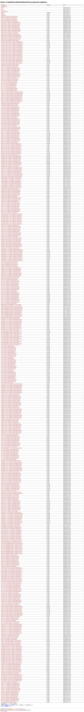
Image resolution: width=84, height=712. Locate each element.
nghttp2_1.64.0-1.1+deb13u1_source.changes (10, 434)
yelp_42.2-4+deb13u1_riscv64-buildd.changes (10, 699)
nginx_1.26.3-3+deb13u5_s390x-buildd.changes (10, 445)
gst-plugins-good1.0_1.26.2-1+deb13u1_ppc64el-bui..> (11, 220)
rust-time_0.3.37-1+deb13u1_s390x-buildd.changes (11, 602)
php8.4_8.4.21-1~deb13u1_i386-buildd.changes (10, 505)
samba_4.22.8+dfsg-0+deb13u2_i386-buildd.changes (11, 611)
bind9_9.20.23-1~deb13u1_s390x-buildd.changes (10, 31)
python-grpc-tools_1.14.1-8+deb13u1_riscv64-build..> (11, 537)
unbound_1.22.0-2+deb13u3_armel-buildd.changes (11, 665)
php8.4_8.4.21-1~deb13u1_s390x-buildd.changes (10, 509)
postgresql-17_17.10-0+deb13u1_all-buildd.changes (11, 512)
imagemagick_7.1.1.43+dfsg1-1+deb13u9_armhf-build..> (12, 254)
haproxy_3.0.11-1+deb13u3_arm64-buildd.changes (11, 227)
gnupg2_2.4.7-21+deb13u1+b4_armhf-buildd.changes (11, 171)
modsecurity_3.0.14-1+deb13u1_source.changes (10, 393)
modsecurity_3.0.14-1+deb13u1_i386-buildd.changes (11, 388)
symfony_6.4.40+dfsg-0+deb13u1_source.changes (10, 641)
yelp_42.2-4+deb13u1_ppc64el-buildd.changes (10, 698)
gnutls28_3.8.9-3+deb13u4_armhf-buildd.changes (10, 193)
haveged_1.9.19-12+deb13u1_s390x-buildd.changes (11, 246)
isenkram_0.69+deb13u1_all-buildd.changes (9, 264)
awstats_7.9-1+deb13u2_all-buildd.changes (9, 16)
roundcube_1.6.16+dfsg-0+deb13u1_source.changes (11, 581)
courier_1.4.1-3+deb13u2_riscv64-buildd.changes (10, 75)
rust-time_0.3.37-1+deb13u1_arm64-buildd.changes (11, 595)
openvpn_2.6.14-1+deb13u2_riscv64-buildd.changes (11, 480)
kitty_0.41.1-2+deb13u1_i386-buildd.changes (9, 285)
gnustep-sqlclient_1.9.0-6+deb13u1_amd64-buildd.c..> (11, 177)
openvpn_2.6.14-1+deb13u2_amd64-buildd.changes (11, 473)
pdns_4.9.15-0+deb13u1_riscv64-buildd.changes (10, 488)
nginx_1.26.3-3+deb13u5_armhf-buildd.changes (10, 440)
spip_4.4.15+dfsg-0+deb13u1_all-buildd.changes (10, 621)
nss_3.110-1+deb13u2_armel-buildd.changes (9, 451)
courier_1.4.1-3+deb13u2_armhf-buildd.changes (10, 71)
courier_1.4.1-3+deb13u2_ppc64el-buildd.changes (10, 74)
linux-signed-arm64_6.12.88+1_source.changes (10, 339)
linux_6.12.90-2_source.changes (7, 382)
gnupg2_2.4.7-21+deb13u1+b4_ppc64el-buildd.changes (11, 173)
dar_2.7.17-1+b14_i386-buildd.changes (8, 86)
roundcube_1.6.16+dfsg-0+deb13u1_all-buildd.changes (11, 580)
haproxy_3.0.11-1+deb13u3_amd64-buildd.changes (11, 226)
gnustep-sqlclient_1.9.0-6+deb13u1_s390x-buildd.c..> (11, 186)
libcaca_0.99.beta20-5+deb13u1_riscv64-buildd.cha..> (11, 314)
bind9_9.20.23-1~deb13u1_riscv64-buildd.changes (10, 30)
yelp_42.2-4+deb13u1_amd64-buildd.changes (10, 692)
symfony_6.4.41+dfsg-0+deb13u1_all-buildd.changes (11, 643)
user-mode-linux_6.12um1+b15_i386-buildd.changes (11, 675)
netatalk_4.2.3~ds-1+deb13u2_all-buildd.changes (10, 407)
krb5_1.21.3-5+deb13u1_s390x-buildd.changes (10, 302)
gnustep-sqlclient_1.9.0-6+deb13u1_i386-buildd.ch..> (11, 182)
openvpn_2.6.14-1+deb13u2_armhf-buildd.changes (11, 476)
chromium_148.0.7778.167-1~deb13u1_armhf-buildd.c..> (12, 45)
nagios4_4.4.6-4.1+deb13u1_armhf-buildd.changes (11, 400)
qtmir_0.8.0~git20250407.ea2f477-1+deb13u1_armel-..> (11, 546)
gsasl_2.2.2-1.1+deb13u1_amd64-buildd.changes (10, 202)
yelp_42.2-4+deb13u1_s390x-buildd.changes (9, 700)
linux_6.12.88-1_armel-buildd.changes (8, 349)
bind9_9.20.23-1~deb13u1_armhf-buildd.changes (10, 26)
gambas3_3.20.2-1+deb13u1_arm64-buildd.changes (11, 157)
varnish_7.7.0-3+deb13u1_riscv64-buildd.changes (10, 689)
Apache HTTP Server (13, 710)
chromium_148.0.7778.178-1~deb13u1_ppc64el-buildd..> (12, 56)
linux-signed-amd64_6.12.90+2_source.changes (10, 337)
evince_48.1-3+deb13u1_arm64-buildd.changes (10, 108)
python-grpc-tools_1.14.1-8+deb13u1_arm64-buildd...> (11, 531)
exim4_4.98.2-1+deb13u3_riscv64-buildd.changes (10, 128)
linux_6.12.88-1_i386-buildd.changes (8, 352)
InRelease (3, 12)
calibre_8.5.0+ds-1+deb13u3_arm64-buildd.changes (11, 36)
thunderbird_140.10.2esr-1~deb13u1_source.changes (11, 653)
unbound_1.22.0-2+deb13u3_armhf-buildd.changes (11, 666)
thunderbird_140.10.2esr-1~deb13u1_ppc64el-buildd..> (11, 650)
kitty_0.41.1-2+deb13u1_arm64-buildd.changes (10, 281)
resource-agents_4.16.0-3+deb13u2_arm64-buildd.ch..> (11, 570)
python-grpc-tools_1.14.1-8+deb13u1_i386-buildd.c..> (11, 534)
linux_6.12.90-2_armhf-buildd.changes (8, 376)
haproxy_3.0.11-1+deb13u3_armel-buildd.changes (10, 229)
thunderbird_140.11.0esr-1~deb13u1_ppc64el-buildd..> (11, 659)
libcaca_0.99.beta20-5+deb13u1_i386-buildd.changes (11, 312)
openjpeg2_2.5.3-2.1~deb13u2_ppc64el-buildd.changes (11, 468)
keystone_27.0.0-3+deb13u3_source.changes (10, 278)
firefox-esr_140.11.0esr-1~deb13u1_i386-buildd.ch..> (11, 148)
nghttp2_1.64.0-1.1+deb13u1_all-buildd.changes (10, 422)
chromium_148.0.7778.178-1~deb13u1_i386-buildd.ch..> (12, 55)
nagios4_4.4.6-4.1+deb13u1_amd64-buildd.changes (11, 396)
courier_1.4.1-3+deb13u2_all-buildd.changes (9, 66)
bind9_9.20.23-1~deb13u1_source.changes (9, 32)
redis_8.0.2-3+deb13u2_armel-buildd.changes (10, 558)
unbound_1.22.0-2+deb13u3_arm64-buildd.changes (11, 664)
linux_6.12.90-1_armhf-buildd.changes (8, 363)
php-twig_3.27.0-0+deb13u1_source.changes (9, 498)
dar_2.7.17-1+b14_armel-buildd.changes (9, 84)
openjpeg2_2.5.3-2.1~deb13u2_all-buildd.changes (10, 460)
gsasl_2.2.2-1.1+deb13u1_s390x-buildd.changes (10, 211)
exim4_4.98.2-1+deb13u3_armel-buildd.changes (10, 122)
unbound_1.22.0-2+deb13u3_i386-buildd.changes (10, 668)
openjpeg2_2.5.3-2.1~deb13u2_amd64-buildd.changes (11, 461)
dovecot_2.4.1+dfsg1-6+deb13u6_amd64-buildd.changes (12, 91)
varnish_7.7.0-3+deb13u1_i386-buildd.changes (10, 687)
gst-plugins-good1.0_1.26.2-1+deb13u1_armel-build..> (11, 216)
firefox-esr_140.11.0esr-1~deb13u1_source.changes (11, 153)
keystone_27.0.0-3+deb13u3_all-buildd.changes (10, 276)
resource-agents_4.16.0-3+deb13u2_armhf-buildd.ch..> (11, 572)
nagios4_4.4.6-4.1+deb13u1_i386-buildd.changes (10, 401)
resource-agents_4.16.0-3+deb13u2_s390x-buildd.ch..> (11, 577)
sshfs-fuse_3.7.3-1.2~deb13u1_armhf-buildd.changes (11, 627)
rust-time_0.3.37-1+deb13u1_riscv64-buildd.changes (11, 601)
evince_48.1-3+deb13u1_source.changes (9, 117)
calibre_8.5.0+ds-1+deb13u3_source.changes (10, 40)
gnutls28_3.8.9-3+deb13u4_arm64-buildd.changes (10, 191)
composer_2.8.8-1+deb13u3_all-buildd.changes (10, 64)
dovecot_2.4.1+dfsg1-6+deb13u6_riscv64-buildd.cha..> (11, 99)
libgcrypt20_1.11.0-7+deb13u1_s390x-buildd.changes (11, 328)
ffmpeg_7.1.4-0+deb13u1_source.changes (9, 142)
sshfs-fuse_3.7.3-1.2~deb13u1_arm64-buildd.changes (11, 625)
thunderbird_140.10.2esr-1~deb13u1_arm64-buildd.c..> (11, 648)
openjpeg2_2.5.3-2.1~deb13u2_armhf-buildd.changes (11, 465)
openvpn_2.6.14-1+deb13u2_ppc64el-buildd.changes (11, 479)
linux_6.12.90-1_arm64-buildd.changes (8, 361)
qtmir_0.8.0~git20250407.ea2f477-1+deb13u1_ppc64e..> (12, 549)
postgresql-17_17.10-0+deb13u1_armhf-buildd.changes (11, 517)
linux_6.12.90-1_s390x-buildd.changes (8, 368)
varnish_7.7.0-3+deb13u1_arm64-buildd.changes (10, 683)
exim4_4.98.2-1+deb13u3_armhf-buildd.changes (10, 123)
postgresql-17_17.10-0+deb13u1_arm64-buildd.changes (12, 514)
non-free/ (2, 10)
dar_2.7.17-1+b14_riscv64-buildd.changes (9, 89)
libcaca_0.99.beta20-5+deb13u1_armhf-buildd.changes (11, 310)
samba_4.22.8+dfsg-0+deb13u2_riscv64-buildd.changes (12, 614)
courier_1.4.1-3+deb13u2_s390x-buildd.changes (10, 76)
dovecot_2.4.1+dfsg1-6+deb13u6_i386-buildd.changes (11, 96)
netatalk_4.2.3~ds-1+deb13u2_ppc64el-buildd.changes (11, 415)
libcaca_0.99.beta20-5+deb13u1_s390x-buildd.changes (11, 315)
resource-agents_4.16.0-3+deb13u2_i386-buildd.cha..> (11, 573)
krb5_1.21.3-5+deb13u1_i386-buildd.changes (9, 298)
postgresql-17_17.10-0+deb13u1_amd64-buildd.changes (12, 513)
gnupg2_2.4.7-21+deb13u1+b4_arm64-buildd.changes (11, 168)
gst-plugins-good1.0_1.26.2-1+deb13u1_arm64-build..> (11, 215)
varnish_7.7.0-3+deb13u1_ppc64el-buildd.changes (10, 688)
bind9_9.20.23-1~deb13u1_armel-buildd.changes (10, 25)
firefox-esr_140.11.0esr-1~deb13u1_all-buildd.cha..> (11, 143)
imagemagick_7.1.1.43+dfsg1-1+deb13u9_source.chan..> (12, 260)
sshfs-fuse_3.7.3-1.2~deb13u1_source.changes (10, 634)
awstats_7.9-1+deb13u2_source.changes (9, 17)
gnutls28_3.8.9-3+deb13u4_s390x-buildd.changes (10, 200)
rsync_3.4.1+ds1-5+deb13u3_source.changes (10, 592)
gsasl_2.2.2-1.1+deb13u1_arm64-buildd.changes (10, 203)
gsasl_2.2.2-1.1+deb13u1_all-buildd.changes (9, 201)
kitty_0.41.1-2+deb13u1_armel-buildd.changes (10, 283)
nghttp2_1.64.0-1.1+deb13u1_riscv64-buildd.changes (11, 431)
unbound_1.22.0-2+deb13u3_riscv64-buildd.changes (11, 670)
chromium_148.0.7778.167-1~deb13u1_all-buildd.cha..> (11, 41)
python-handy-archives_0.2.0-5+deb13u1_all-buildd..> (11, 541)
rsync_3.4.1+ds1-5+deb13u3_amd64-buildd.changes (11, 582)
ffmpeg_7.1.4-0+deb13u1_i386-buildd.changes (10, 137)
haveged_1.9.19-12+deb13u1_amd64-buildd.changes (11, 237)
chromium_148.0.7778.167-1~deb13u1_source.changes (11, 49)
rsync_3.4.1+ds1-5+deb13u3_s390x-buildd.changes (11, 591)
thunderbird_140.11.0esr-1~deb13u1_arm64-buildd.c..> (11, 656)
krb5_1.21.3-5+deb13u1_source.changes (9, 303)
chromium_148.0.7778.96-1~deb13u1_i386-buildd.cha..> (12, 61)
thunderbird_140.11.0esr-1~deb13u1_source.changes (11, 661)
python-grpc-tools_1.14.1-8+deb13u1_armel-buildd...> (11, 532)
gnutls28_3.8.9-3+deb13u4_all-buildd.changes (10, 188)
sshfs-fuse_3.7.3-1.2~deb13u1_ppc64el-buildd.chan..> (11, 630)
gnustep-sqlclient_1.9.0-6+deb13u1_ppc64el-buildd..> (11, 183)
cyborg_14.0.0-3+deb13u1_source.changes (9, 80)
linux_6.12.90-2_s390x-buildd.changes (8, 381)
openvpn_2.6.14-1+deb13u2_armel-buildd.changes (11, 475)
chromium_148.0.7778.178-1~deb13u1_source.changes (11, 57)
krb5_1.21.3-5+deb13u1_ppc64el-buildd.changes (10, 299)
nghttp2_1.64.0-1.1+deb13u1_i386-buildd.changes (10, 429)
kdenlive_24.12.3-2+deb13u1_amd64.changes (10, 266)
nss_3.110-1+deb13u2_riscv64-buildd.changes (10, 456)
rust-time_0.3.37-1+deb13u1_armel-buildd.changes (11, 596)
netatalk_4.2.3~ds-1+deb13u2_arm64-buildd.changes (11, 410)
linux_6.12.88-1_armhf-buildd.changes (8, 351)
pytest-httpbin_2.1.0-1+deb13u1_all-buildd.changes (11, 524)
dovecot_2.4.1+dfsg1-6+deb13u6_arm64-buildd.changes (12, 93)
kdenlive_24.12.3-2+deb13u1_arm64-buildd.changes (11, 268)
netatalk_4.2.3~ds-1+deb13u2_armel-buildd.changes (11, 411)
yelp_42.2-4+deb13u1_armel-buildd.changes (9, 694)
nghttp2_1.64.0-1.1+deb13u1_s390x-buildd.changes (11, 432)
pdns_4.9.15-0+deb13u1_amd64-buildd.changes (10, 484)
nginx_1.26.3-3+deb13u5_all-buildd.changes (9, 435)
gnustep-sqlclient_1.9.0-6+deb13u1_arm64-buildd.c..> (11, 178)
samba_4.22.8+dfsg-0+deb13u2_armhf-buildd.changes (11, 610)
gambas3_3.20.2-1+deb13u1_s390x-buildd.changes (11, 164)
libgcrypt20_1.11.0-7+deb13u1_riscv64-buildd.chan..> (11, 327)
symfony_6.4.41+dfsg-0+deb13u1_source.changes (10, 644)
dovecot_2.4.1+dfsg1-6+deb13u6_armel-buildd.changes (11, 94)
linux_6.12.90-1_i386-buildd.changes (8, 364)
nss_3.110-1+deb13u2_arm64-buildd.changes (10, 450)
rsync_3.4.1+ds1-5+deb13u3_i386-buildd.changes (10, 587)
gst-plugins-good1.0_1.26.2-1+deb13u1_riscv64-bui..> (11, 221)
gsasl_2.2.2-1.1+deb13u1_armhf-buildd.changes (10, 206)
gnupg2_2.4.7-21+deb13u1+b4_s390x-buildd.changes (11, 176)
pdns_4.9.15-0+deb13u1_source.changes (9, 490)
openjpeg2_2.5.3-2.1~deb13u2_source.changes (10, 471)
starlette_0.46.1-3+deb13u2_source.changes (9, 636)
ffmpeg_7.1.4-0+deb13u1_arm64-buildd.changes (10, 133)
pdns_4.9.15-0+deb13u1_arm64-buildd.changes (10, 485)
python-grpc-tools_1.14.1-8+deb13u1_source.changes (11, 539)
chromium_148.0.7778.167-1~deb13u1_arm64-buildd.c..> (12, 44)
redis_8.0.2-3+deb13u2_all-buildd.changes (9, 554)
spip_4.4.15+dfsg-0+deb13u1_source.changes (10, 622)
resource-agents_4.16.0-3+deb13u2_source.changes (11, 578)
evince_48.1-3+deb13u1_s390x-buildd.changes (10, 115)
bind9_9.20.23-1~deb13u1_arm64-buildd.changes (10, 23)
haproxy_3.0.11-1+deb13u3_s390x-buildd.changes (10, 235)
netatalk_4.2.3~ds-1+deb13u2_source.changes (10, 419)
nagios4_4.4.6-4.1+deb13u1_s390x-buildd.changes (11, 405)
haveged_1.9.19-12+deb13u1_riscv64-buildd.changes (11, 245)
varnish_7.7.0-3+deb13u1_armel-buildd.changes (10, 684)
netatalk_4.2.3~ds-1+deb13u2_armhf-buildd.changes (11, 412)
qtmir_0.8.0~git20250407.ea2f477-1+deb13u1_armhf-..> (12, 547)
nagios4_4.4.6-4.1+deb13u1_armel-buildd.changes (11, 398)
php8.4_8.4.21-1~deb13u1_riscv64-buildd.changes (10, 508)
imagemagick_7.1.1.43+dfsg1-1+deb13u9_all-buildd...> (11, 249)
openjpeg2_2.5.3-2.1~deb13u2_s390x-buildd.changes (11, 470)
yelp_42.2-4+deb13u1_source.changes (8, 702)
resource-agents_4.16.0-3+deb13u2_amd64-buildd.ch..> (12, 568)
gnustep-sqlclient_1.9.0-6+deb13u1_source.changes (11, 187)
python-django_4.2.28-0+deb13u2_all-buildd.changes (11, 527)
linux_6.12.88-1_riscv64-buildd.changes (8, 354)
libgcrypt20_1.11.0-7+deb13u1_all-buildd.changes (10, 318)
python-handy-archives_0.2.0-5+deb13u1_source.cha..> (11, 542)
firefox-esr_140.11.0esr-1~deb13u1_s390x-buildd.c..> (11, 152)
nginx (6, 710)
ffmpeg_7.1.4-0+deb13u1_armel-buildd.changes (10, 134)
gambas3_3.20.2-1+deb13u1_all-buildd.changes (10, 154)
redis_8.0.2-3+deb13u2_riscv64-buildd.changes (10, 563)
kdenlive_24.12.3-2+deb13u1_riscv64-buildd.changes (11, 274)
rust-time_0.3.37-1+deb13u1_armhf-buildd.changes (11, 597)
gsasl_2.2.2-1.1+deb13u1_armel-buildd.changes (10, 205)
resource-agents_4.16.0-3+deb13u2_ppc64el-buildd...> (11, 575)
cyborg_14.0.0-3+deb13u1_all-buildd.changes (10, 79)
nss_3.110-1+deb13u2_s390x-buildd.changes (9, 458)
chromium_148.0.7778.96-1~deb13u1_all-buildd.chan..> (11, 59)
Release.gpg (3, 15)
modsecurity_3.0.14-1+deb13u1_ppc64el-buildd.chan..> (11, 390)
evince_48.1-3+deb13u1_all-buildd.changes (9, 105)
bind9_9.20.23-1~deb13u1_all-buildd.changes (10, 21)
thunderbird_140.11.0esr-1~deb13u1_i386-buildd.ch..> (11, 658)
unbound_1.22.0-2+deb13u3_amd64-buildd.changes (11, 663)
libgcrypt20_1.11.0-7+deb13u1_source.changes (10, 329)
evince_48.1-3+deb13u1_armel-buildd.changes (10, 109)
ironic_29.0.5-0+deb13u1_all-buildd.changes (9, 261)
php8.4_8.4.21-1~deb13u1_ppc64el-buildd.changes (11, 507)
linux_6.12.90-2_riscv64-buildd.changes (8, 380)
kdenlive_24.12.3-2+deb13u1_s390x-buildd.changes (11, 275)
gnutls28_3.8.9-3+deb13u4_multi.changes (9, 196)
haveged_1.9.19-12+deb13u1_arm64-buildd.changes (11, 239)
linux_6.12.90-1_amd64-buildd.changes (8, 359)
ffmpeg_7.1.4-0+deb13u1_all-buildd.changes (9, 130)
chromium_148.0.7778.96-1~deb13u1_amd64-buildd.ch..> (12, 60)
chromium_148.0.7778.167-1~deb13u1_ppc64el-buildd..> (12, 47)
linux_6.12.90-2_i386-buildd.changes (8, 377)
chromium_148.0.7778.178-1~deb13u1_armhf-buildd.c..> (12, 54)
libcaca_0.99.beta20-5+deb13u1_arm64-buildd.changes (11, 308)
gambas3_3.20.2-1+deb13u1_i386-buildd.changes (10, 161)
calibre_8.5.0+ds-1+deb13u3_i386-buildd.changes (10, 39)
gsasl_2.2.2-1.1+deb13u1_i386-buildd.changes (10, 207)
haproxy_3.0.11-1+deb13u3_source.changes (9, 236)
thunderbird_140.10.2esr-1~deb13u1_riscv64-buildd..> (11, 651)
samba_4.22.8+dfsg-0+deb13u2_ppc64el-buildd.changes (12, 612)
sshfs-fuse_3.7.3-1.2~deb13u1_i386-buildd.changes (11, 629)
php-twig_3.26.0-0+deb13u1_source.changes (9, 495)
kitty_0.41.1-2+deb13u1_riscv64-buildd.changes (10, 288)
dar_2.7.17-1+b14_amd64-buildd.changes (9, 81)
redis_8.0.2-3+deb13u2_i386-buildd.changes (9, 561)
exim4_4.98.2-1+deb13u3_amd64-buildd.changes (10, 119)
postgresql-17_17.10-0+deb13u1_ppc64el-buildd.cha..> (11, 519)
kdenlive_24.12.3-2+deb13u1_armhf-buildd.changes (11, 270)
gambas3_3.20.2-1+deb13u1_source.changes (10, 166)
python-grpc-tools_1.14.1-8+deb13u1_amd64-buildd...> (11, 529)
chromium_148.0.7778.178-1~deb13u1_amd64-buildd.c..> (12, 51)
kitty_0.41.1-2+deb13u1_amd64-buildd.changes (10, 280)
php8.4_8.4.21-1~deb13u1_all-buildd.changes (10, 499)
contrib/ (2, 7)
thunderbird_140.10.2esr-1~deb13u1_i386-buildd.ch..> (11, 649)
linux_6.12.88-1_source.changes (7, 357)
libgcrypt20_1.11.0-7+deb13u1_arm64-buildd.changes (11, 320)
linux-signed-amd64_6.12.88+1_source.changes (10, 332)
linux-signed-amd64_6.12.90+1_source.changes (10, 334)
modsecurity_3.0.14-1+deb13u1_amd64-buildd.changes (11, 383)
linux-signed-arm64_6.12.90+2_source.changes (10, 344)
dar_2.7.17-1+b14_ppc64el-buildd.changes (9, 88)
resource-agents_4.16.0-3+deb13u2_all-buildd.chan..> (11, 567)
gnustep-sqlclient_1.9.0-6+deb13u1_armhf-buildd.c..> (11, 181)
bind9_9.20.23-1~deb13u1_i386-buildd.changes (10, 27)
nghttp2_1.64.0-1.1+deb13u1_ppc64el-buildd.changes (11, 430)
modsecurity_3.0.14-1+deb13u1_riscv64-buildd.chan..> (11, 391)
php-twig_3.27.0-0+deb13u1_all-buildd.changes (10, 497)
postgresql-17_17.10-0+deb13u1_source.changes (10, 523)
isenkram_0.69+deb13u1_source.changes (9, 265)
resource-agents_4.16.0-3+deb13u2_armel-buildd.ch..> (11, 571)
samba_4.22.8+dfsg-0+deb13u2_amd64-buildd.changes (11, 606)
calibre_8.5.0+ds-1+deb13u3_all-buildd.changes (10, 34)
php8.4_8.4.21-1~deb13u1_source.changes (9, 510)
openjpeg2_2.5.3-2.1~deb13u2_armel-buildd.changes (11, 464)
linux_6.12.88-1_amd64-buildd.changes (8, 347)
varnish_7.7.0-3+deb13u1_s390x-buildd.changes (10, 690)
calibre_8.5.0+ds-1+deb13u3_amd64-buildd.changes (11, 35)
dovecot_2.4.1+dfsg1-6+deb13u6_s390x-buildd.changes (12, 100)
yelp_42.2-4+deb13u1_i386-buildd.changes (9, 697)
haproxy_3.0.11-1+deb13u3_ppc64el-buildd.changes (11, 232)
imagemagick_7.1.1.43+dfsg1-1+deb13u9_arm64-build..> (12, 251)
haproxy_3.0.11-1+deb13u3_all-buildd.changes (10, 225)
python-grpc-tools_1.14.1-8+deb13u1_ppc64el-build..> (11, 536)
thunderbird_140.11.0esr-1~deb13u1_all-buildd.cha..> (11, 654)
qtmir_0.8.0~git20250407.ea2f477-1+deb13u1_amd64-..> (12, 543)
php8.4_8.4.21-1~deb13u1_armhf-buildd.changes (10, 504)
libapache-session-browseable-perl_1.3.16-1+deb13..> (11, 304)
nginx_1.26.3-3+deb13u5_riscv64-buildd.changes (10, 444)
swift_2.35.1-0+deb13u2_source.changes (9, 639)
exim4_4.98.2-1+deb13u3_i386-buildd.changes (10, 124)
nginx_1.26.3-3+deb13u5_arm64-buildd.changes (10, 437)
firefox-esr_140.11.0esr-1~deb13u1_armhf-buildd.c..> (11, 147)
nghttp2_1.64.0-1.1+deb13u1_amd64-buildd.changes (11, 424)
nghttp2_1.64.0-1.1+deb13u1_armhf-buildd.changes (11, 427)
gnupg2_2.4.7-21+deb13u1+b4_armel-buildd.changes (11, 169)
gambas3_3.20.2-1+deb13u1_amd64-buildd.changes (11, 156)
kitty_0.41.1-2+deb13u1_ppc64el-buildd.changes (10, 286)
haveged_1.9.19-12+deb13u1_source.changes (10, 247)
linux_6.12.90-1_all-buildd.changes (7, 358)
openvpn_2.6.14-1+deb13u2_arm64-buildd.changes (11, 474)
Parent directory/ (4, 6)
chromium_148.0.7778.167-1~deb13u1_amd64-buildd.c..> (12, 42)
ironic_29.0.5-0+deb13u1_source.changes (9, 263)
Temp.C (1, 711)
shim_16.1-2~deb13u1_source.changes (8, 620)
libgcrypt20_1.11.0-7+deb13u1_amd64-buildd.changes (11, 319)
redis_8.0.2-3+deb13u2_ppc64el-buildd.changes (10, 562)
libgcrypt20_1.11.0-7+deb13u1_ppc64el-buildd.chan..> (11, 325)
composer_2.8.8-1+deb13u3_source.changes (9, 65)
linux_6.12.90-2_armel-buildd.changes (8, 375)
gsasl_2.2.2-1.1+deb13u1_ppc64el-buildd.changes (10, 208)
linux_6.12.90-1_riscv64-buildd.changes (8, 367)
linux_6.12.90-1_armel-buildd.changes (8, 362)
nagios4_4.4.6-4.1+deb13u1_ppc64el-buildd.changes (11, 402)
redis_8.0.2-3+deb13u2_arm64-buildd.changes (10, 557)
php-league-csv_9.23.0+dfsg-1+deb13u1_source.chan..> (12, 493)
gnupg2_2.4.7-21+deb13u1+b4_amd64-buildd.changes (11, 167)
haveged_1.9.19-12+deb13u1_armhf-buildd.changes (11, 241)
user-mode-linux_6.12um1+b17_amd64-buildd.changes (11, 679)
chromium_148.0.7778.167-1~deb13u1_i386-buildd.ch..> (12, 46)
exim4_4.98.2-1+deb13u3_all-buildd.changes (9, 118)
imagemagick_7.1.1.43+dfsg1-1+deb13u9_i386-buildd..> (12, 255)
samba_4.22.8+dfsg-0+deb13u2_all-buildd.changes (11, 605)
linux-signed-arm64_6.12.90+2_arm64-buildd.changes (11, 343)
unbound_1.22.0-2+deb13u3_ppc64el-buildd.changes (11, 669)
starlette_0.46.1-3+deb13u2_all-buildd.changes (10, 635)
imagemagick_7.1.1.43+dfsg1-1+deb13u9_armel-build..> (12, 252)
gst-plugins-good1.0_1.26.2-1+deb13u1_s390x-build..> (11, 222)
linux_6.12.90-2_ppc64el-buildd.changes (8, 378)
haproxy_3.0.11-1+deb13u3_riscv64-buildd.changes (11, 234)
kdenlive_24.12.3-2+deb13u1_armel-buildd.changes (11, 269)
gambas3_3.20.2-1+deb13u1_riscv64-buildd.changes (11, 163)
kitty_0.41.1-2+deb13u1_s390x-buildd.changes (10, 289)
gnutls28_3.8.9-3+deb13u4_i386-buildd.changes (10, 195)
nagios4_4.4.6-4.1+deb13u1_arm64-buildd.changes (11, 397)
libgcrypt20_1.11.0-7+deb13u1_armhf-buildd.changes (11, 323)
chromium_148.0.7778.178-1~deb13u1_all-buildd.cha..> (11, 50)
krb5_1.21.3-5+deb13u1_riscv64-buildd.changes (10, 300)
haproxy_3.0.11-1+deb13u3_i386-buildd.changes (10, 231)
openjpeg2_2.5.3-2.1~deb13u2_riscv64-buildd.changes (11, 469)
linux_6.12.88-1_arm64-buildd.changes (8, 348)
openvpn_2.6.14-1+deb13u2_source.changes (9, 483)
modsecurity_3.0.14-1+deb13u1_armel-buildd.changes (11, 386)
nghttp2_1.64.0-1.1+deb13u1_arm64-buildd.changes (11, 425)
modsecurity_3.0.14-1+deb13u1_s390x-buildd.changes (11, 392)
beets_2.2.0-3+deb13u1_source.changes (9, 20)
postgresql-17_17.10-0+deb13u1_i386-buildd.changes (11, 518)
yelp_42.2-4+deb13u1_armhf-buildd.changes (9, 695)
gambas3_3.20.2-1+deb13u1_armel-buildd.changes (11, 158)
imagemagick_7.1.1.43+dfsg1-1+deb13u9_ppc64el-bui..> (12, 256)
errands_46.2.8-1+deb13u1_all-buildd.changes (10, 103)
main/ (2, 8)
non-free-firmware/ (4, 11)
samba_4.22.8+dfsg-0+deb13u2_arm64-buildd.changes (11, 607)
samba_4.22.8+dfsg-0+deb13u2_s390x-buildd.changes (11, 615)
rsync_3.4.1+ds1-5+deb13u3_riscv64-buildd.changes (11, 590)
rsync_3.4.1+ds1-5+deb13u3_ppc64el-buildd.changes (11, 588)
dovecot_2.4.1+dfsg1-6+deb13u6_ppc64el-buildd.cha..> (11, 98)
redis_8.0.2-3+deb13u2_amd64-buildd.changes (10, 556)
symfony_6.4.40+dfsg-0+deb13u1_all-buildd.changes (11, 640)
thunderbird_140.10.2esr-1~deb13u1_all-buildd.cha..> (11, 645)
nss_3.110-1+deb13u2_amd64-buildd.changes (10, 449)
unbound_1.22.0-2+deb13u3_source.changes (9, 673)
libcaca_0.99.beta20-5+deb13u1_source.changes (10, 317)
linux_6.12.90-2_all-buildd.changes (7, 371)
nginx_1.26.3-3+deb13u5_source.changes (9, 446)
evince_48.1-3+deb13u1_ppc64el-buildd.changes (10, 113)
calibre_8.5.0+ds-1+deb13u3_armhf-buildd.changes (11, 37)
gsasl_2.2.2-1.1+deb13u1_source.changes (9, 212)
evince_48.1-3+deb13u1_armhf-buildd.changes (10, 110)
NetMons (5, 711)
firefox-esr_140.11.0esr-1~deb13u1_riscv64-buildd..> (11, 151)
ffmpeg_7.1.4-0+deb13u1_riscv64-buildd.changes (10, 139)
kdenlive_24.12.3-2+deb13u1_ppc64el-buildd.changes (11, 273)
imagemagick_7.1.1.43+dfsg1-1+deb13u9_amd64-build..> (12, 250)
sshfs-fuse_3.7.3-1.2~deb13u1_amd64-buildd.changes (11, 624)
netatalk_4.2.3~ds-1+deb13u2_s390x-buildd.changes (11, 417)
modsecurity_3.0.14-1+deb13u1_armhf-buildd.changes (11, 387)
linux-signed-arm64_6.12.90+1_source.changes (10, 342)
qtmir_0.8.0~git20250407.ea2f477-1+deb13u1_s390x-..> (12, 552)
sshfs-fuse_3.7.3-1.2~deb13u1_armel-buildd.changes (11, 626)
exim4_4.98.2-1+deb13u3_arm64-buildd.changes (10, 120)
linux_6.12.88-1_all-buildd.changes (7, 346)
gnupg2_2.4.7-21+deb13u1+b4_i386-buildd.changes (11, 172)
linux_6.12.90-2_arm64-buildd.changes (8, 373)
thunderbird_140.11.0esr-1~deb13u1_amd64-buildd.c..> (11, 655)
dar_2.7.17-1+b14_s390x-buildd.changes (9, 90)
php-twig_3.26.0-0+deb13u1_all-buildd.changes (10, 494)
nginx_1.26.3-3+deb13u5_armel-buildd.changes (10, 439)
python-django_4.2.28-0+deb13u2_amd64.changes (11, 528)
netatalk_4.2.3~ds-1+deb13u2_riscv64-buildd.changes (11, 416)
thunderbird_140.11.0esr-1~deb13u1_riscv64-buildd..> (11, 660)
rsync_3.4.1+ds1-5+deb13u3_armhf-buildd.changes (11, 586)
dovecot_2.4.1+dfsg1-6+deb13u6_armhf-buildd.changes (11, 95)
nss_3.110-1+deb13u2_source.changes (8, 459)
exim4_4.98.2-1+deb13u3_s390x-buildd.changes (10, 129)
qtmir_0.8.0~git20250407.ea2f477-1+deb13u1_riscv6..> (11, 551)
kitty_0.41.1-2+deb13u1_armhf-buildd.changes (10, 284)
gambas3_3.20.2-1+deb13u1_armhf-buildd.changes (11, 159)
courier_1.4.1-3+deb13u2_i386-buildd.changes (10, 73)
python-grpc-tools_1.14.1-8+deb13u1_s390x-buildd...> (11, 538)
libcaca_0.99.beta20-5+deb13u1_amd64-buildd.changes (12, 307)
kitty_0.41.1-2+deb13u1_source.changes (9, 290)
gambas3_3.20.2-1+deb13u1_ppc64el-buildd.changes (11, 162)
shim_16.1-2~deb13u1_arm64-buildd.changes (10, 619)
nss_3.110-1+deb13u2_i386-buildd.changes (9, 454)
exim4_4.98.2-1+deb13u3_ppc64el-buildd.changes (10, 127)
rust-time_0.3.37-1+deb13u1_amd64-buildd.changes (11, 593)
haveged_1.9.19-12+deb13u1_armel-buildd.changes (11, 240)
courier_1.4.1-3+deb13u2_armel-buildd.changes (10, 70)
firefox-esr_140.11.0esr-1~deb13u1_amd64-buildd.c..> (11, 144)
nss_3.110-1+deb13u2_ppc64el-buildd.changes (10, 455)
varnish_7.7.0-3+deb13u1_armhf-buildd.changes (10, 685)
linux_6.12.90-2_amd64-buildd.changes (8, 372)
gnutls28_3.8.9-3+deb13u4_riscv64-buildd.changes (11, 198)
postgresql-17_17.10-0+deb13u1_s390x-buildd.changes (11, 522)
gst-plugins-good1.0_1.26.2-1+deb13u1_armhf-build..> (11, 217)
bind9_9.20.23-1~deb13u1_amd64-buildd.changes (10, 22)
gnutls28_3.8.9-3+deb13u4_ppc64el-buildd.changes (11, 197)
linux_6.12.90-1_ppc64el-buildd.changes (8, 366)
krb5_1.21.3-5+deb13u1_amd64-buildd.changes (10, 293)
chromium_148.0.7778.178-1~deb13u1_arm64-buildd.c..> (12, 52)
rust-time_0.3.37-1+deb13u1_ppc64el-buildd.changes (11, 600)
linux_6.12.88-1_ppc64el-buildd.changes (8, 353)
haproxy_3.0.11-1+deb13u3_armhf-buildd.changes (10, 230)
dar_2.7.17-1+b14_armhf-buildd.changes (9, 85)
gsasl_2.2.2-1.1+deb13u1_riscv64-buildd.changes (10, 210)
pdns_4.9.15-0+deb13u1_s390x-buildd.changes (10, 489)
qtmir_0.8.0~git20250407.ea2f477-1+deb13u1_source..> (12, 553)
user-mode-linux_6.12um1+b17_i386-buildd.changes (11, 680)
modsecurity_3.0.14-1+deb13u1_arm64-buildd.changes (11, 385)
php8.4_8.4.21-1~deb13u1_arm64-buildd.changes (10, 502)
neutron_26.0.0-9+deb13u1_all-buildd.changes (10, 420)
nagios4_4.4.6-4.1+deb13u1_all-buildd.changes (10, 395)
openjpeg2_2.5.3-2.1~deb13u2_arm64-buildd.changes (11, 463)
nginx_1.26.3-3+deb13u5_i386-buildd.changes (10, 441)
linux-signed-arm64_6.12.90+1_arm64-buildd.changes (11, 341)
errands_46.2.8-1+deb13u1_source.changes (9, 104)
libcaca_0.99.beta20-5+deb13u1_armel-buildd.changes (11, 309)
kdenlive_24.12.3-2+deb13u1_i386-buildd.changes (10, 271)
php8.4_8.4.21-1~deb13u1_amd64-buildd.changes (10, 500)
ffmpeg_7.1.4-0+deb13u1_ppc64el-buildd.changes (10, 138)
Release (2, 13)
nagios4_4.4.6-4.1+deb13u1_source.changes (9, 406)
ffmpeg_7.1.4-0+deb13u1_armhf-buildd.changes (10, 135)
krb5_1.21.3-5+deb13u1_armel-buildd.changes (10, 295)
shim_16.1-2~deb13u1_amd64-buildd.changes (10, 617)
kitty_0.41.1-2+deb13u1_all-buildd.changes (9, 279)
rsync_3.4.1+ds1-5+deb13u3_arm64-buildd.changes (11, 583)
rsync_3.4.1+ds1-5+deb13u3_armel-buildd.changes (11, 585)
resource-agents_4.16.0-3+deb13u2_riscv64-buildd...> (11, 576)
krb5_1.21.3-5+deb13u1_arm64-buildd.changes (10, 294)
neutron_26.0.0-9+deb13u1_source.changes (9, 421)
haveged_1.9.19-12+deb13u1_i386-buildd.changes (11, 242)
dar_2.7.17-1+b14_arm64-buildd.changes (9, 83)
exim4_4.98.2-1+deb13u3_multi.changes (9, 125)
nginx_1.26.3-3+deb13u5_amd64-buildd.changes (10, 436)
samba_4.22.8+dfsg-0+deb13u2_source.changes (10, 616)
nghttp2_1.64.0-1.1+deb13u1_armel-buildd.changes (11, 426)
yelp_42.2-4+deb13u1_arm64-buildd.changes (9, 693)
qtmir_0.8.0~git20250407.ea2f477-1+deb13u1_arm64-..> (12, 544)
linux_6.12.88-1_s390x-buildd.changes (8, 356)
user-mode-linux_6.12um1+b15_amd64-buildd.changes (11, 674)
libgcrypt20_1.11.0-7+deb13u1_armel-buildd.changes (11, 322)
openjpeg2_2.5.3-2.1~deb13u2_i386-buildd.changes (11, 466)
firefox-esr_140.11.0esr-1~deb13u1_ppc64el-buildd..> (11, 149)
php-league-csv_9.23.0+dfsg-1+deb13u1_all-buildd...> (11, 492)
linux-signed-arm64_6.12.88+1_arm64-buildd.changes (11, 338)
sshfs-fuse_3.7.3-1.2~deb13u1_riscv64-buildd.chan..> (11, 631)
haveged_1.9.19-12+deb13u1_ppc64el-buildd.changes (11, 244)
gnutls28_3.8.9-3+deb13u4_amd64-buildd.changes (11, 190)
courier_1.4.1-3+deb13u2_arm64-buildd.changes (10, 69)
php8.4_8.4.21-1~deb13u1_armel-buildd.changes (10, 503)
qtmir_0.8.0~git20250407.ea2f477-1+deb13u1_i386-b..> (11, 548)
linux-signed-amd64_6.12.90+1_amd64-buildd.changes (11, 333)
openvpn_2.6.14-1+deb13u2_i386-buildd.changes (10, 478)
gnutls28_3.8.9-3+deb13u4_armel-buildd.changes (10, 192)
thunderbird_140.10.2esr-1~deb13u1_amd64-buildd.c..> (11, 646)
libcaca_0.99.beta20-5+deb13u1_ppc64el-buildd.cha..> (11, 313)
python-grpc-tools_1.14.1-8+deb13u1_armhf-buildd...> (11, 533)
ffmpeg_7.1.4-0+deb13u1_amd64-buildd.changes (10, 132)
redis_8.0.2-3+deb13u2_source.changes (8, 566)
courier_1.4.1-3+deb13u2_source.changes (9, 78)
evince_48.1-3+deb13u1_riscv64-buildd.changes (10, 114)
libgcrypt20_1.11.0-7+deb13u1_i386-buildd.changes (11, 324)
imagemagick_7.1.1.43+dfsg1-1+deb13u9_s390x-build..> (12, 259)
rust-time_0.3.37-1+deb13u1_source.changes (9, 604)
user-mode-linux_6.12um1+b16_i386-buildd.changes (11, 678)
